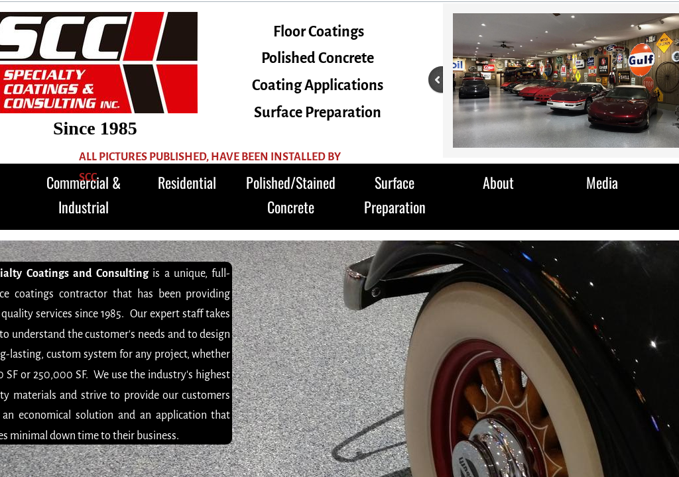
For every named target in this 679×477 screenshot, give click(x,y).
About (498, 182)
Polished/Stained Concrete (291, 194)
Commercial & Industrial (83, 194)
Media (602, 182)
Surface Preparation (395, 194)
